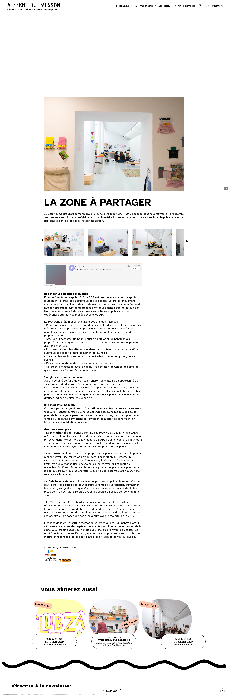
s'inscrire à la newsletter (41, 686)
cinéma (27, 9)
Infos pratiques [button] (186, 5)
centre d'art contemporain (44, 9)
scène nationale (14, 9)
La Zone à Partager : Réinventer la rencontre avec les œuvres (72, 288)
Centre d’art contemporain (75, 214)
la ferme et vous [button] (143, 5)
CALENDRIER (164, 691)
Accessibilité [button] (165, 5)
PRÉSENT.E (48, 288)
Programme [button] (122, 5)
